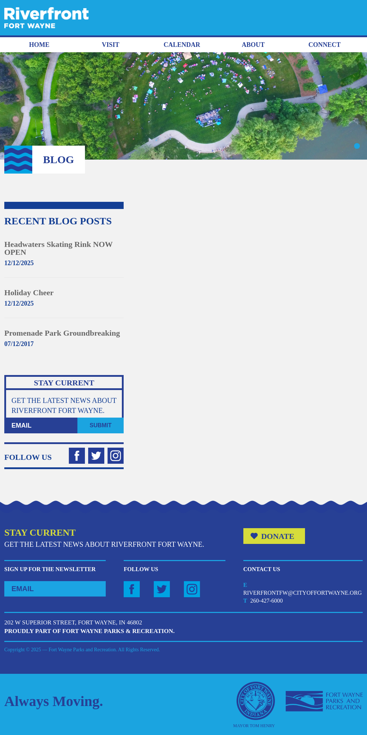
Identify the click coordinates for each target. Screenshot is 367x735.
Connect (324, 44)
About (253, 44)
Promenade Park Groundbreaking (62, 332)
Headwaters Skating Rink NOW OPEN (58, 248)
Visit (110, 44)
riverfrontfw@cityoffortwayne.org (302, 593)
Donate (278, 536)
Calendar (181, 44)
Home (39, 44)
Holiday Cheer (29, 292)
